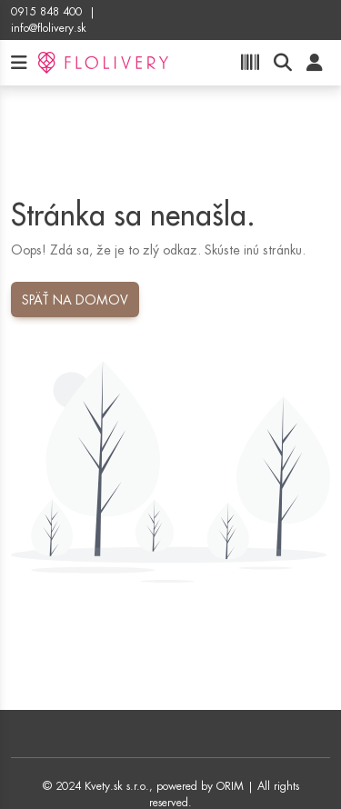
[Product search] (283, 63)
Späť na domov (75, 300)
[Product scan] (250, 63)
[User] (314, 63)
